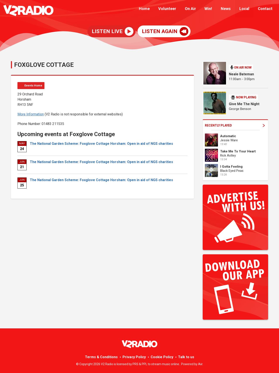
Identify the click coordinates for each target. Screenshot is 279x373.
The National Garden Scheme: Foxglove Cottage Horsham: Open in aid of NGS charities (101, 144)
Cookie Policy (162, 357)
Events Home (33, 85)
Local (247, 9)
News (230, 9)
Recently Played (235, 125)
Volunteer (176, 9)
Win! (214, 9)
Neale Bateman (241, 74)
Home (155, 9)
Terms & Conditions (101, 357)
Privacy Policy (134, 357)
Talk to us (186, 357)
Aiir (200, 364)
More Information (30, 114)
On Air (197, 9)
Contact (266, 9)
